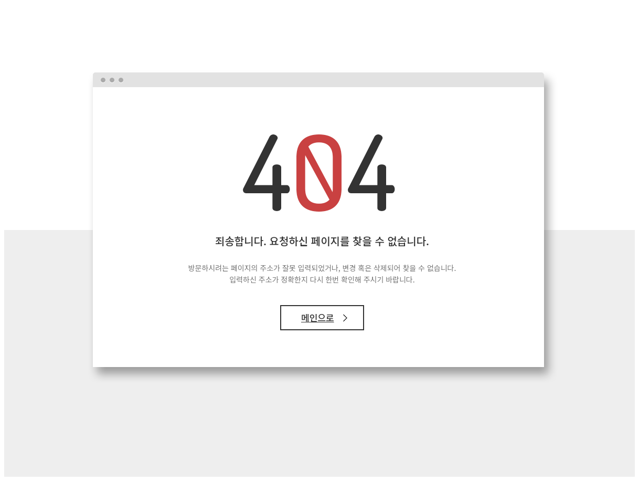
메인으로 (317, 317)
